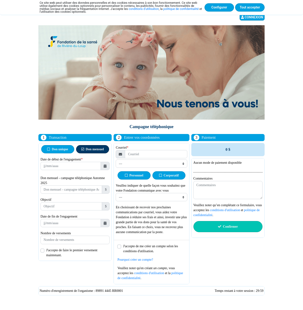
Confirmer (228, 226)
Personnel (134, 175)
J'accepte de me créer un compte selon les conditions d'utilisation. (150, 248)
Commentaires (203, 178)
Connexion (252, 17)
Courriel (121, 147)
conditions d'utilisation (144, 9)
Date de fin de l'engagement (59, 216)
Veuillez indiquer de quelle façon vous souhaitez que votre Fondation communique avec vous (150, 188)
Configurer (219, 7)
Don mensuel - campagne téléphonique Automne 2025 (73, 180)
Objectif (46, 199)
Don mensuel (92, 149)
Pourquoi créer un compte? (135, 259)
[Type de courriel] (151, 163)
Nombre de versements (56, 233)
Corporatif (169, 175)
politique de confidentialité (181, 9)
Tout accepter (250, 7)
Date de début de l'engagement (61, 159)
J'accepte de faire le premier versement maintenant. (71, 252)
